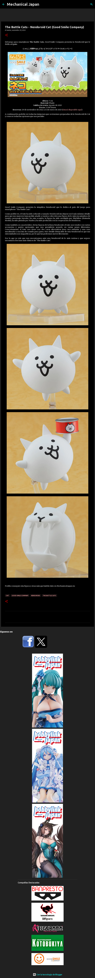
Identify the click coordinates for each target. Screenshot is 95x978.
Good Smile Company (20, 595)
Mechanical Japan (23, 4)
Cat (7, 595)
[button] (6, 35)
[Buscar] (91, 4)
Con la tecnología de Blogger (47, 974)
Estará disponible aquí (72, 110)
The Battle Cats (49, 595)
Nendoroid (35, 595)
